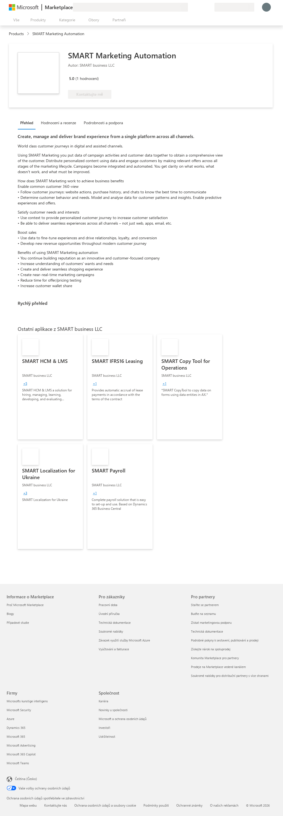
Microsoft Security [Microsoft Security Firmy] (19, 710)
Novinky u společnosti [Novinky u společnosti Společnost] (113, 710)
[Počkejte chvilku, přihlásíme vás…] (266, 7)
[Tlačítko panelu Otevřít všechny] (15, 19)
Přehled (26, 122)
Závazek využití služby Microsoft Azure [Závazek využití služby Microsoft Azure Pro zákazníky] (124, 640)
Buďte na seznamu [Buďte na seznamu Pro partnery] (203, 614)
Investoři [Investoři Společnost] (104, 728)
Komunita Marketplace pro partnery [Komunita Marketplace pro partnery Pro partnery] (215, 658)
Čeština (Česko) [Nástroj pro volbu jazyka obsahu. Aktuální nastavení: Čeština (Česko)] (26, 778)
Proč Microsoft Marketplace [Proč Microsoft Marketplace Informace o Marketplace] (25, 605)
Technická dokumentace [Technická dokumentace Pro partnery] (207, 631)
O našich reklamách (224, 805)
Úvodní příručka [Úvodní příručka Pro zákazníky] (109, 614)
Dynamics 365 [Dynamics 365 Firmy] (16, 728)
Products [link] (16, 33)
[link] (50, 387)
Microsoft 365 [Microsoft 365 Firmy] (16, 736)
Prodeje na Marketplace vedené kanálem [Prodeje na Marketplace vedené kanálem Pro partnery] (218, 667)
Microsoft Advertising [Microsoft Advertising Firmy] (21, 745)
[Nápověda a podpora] (197, 7)
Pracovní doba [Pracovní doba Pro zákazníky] (108, 605)
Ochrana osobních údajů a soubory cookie (105, 805)
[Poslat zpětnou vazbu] (190, 7)
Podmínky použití (156, 805)
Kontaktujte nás (55, 805)
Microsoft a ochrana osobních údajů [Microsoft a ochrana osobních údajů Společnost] (122, 719)
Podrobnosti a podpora (103, 122)
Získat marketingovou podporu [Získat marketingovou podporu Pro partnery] (211, 622)
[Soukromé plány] (210, 7)
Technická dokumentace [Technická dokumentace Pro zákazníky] (115, 622)
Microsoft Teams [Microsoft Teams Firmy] (18, 763)
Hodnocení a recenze (58, 122)
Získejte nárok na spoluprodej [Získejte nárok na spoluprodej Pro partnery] (210, 649)
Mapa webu (28, 805)
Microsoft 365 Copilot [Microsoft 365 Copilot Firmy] (21, 754)
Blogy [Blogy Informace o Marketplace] (10, 614)
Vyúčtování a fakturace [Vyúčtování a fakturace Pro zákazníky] (114, 649)
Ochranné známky (189, 805)
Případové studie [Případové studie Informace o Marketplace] (18, 622)
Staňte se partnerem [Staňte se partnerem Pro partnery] (205, 605)
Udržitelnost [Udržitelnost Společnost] (107, 736)
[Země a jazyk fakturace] (234, 7)
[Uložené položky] (203, 7)
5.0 (71, 78)
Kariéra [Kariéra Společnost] (103, 701)
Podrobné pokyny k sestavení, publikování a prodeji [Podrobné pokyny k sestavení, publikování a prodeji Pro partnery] (225, 640)
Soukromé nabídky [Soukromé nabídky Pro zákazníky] (111, 631)
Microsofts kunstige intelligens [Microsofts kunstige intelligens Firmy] (27, 701)
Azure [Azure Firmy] (10, 719)
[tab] (28, 122)
